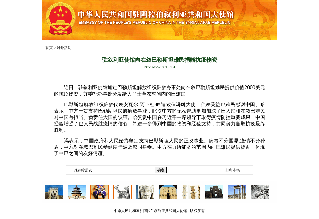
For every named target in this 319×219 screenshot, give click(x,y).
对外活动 (64, 48)
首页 (49, 48)
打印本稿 (232, 170)
